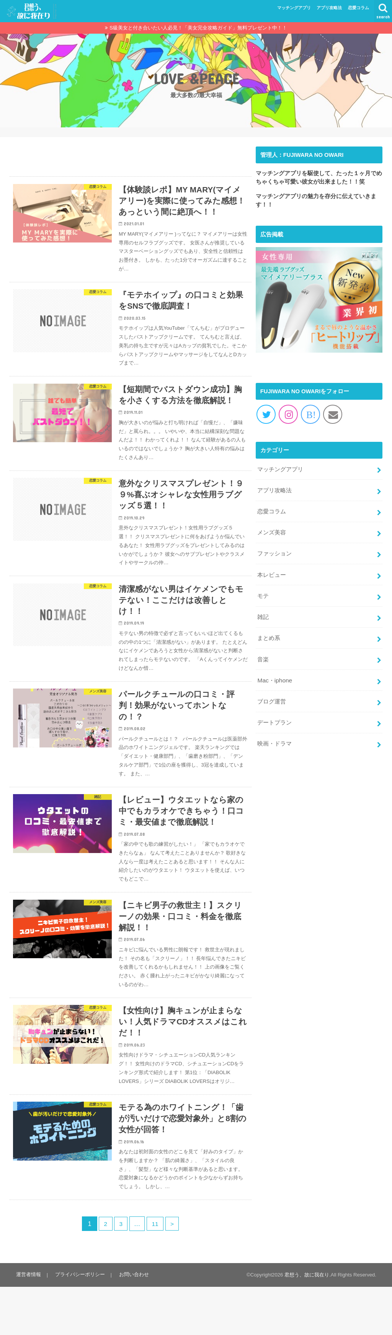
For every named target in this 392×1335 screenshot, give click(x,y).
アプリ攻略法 (329, 7)
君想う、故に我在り (306, 1323)
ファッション (274, 549)
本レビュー (271, 570)
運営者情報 (28, 1323)
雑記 (263, 610)
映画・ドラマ (274, 731)
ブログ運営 (271, 691)
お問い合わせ (131, 1323)
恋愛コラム (358, 7)
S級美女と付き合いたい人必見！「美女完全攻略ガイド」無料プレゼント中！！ (198, 28)
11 (155, 1271)
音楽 (263, 651)
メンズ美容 (271, 529)
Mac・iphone (274, 671)
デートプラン (274, 711)
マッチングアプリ (294, 7)
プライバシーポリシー (78, 1323)
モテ (263, 590)
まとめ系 (268, 630)
